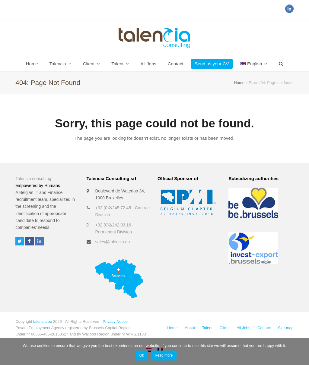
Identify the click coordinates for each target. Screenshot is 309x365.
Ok (141, 355)
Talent (207, 328)
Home (239, 82)
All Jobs (243, 328)
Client (225, 328)
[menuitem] (254, 63)
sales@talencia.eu (112, 241)
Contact (264, 328)
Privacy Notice (115, 321)
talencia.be (42, 321)
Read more (164, 355)
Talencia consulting (33, 178)
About (190, 328)
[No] (301, 352)
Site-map (286, 328)
